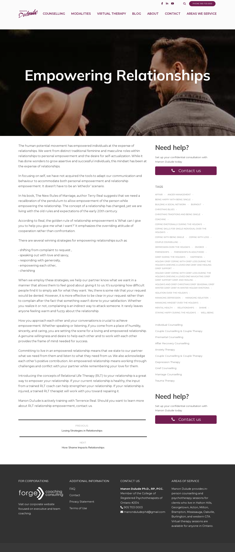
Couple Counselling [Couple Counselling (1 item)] (166, 243)
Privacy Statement (81, 485)
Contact (172, 18)
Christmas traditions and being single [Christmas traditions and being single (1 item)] (177, 216)
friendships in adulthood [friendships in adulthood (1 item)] (189, 253)
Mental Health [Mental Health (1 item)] (164, 309)
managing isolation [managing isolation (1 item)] (196, 299)
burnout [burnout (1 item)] (196, 206)
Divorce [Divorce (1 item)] (199, 248)
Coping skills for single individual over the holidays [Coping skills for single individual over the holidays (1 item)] (180, 232)
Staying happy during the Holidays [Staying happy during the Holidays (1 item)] (175, 314)
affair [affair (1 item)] (159, 196)
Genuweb (126, 539)
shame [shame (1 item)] (203, 309)
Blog (136, 18)
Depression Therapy (167, 363)
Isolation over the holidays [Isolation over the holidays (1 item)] (171, 294)
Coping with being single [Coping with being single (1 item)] (169, 239)
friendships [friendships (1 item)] (162, 253)
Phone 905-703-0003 (201, 3)
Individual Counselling (168, 326)
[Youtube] (171, 3)
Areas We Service (202, 18)
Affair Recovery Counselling (172, 345)
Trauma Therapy (165, 382)
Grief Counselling (165, 369)
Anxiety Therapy (165, 351)
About (153, 18)
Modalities (81, 18)
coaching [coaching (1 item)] (160, 221)
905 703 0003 (133, 490)
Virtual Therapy (111, 18)
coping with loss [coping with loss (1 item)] (199, 239)
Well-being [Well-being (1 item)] (207, 314)
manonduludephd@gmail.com (144, 495)
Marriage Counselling (168, 375)
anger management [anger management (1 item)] (179, 196)
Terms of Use (78, 491)
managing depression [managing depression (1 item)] (167, 299)
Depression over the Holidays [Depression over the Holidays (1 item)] (172, 248)
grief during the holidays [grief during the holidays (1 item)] (170, 258)
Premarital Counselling (169, 338)
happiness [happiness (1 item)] (196, 258)
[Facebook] (160, 3)
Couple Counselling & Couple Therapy (178, 332)
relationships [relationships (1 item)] (186, 309)
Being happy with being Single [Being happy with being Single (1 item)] (173, 201)
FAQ (72, 472)
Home (32, 18)
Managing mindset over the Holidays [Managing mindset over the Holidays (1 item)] (176, 304)
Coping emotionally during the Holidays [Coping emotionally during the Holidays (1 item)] (178, 226)
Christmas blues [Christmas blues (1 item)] (164, 211)
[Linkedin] (165, 3)
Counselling (54, 18)
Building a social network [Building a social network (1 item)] (170, 206)
